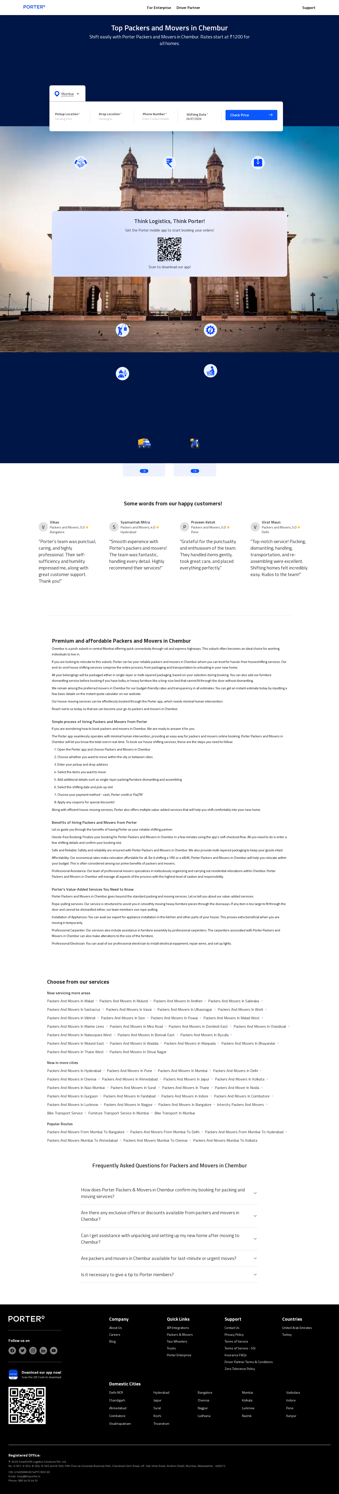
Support (308, 7)
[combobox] (69, 119)
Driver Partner (188, 7)
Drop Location (109, 113)
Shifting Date (196, 114)
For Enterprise (159, 7)
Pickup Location (66, 113)
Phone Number (154, 113)
